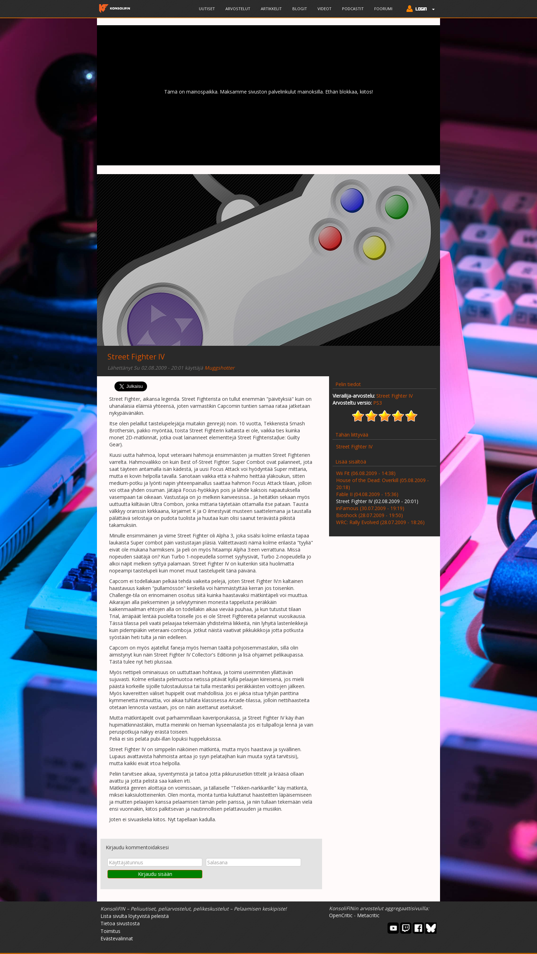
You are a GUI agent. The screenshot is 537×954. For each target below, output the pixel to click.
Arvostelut (237, 8)
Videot (325, 8)
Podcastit (353, 8)
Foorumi (383, 8)
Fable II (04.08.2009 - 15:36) (367, 494)
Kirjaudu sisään (155, 874)
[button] (419, 9)
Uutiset (207, 8)
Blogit (299, 8)
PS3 (377, 402)
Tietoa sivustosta (120, 923)
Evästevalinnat (116, 938)
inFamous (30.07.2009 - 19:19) (370, 508)
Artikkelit (271, 8)
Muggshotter (219, 367)
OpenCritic (341, 915)
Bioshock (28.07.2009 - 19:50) (369, 515)
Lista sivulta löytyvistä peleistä (134, 916)
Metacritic (368, 915)
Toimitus (110, 931)
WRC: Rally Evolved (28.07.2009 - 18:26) (380, 522)
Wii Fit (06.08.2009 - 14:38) (366, 473)
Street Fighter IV (136, 357)
